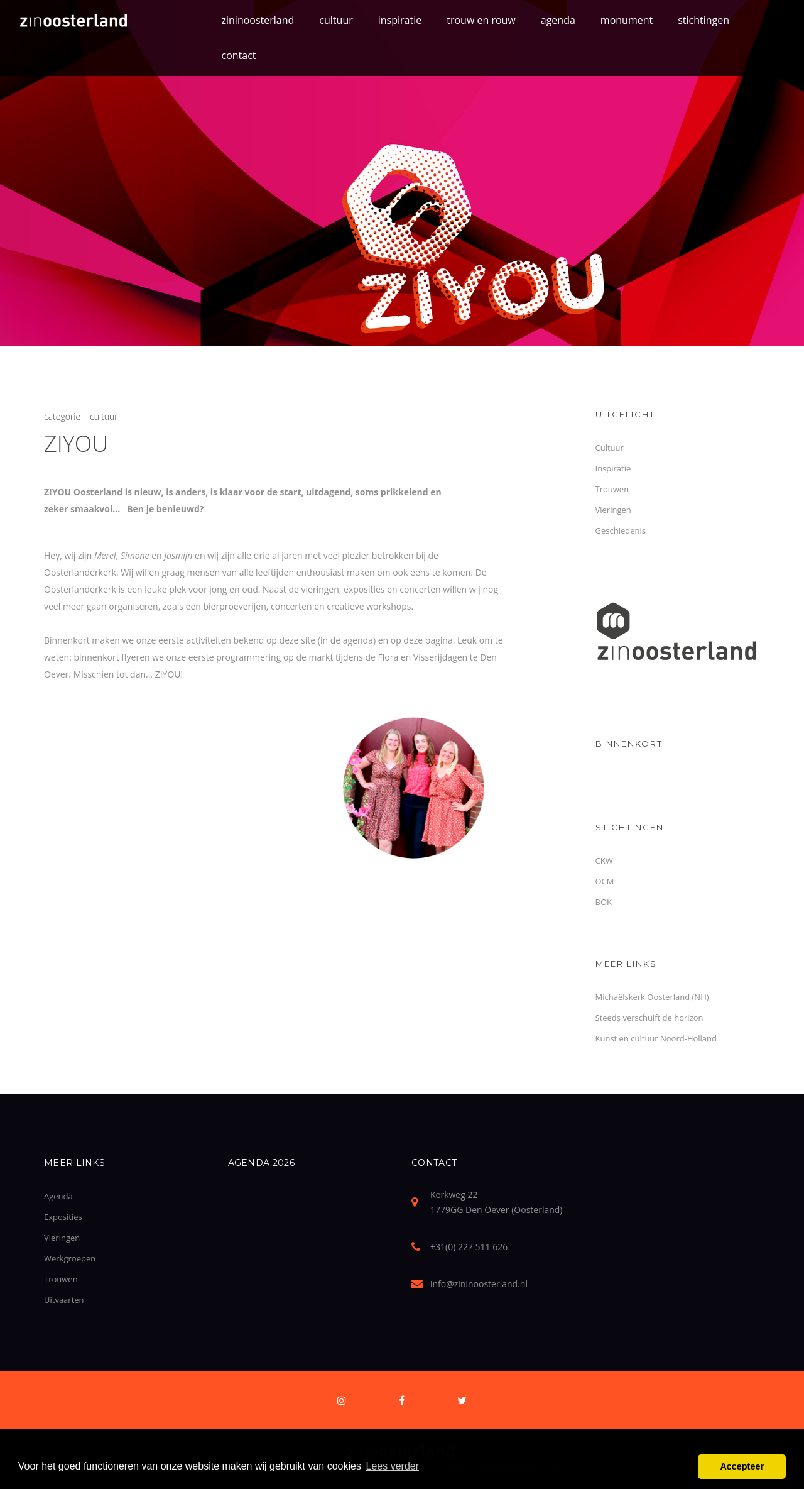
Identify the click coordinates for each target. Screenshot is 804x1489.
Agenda (58, 1196)
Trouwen (612, 489)
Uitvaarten (64, 1299)
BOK (603, 902)
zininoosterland (258, 20)
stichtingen (703, 20)
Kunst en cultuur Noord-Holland (656, 1038)
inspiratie (399, 20)
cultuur (335, 20)
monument (626, 20)
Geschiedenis (620, 530)
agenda (558, 20)
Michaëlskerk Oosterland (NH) (652, 997)
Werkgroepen (69, 1258)
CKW (604, 860)
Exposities (63, 1217)
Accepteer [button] (742, 1466)
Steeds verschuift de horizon (649, 1017)
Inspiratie (613, 468)
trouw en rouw (481, 20)
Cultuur (609, 447)
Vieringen (613, 509)
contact (239, 55)
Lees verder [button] (393, 1466)
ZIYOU (76, 443)
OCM (604, 881)
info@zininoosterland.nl (479, 1284)
